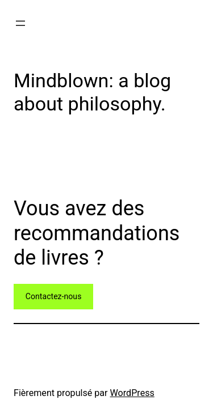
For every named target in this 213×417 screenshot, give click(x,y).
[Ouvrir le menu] (20, 23)
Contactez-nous (54, 296)
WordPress (132, 393)
